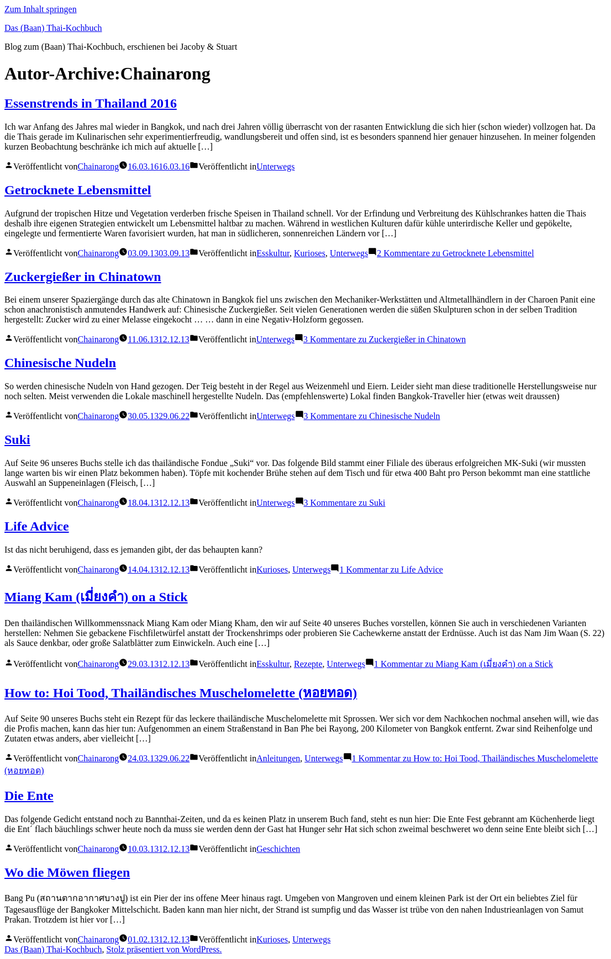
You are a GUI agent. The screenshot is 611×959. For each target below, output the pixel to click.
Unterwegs (275, 166)
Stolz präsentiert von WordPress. (164, 949)
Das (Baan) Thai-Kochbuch (53, 28)
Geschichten (278, 849)
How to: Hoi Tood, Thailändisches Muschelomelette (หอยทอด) (180, 693)
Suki (17, 439)
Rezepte (308, 664)
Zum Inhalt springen (40, 9)
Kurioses (309, 253)
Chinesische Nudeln (60, 363)
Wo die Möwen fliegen (67, 872)
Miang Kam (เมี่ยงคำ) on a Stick (96, 597)
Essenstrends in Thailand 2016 (90, 103)
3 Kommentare (384, 339)
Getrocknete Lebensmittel (77, 190)
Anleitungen (278, 758)
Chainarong (98, 166)
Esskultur (272, 253)
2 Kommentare (455, 253)
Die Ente (29, 795)
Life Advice (36, 526)
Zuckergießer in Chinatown (82, 276)
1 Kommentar (391, 569)
